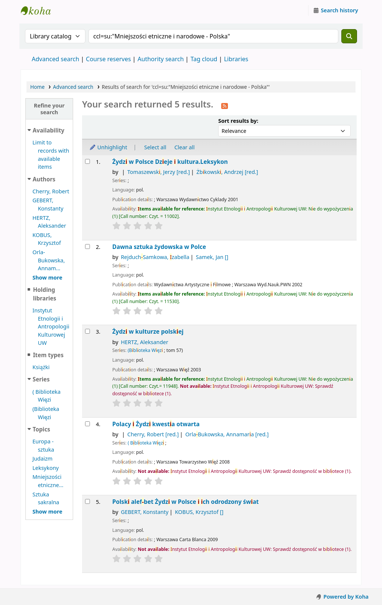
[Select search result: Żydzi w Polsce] (87, 161)
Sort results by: (238, 120)
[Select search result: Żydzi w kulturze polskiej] (87, 331)
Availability (49, 130)
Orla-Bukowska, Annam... (48, 260)
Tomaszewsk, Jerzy (158, 171)
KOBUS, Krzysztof (199, 511)
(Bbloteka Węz (145, 350)
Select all (155, 147)
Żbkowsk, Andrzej (227, 171)
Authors (44, 179)
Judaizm (42, 458)
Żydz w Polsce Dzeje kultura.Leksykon (170, 161)
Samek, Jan (212, 257)
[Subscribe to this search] (225, 105)
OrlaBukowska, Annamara (227, 434)
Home (37, 86)
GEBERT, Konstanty (145, 511)
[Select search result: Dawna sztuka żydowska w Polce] (87, 246)
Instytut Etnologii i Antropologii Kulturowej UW (39, 10)
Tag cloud (204, 59)
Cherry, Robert (50, 191)
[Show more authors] (47, 277)
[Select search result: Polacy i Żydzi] (87, 423)
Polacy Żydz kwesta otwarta (156, 424)
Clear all (185, 147)
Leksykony (45, 467)
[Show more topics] (47, 511)
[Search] (349, 36)
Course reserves (108, 59)
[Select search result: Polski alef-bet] (87, 501)
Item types (48, 355)
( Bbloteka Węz (146, 443)
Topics (41, 429)
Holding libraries (44, 294)
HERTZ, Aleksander (144, 342)
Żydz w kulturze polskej (148, 331)
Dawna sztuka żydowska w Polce (159, 246)
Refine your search (49, 108)
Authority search (161, 59)
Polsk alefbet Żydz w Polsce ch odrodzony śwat (185, 501)
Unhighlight (108, 147)
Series (41, 379)
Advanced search (55, 59)
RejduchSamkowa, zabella (155, 257)
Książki (41, 367)
